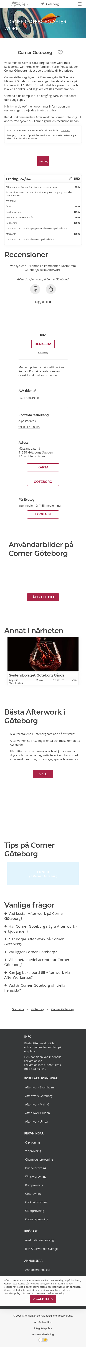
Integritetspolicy (43, 1328)
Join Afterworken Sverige (41, 1249)
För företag (43, 352)
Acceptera (43, 1299)
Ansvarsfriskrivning (43, 1334)
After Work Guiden (37, 1113)
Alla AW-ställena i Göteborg (28, 734)
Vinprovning (33, 1151)
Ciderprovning (34, 1211)
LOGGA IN (43, 514)
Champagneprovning (39, 1159)
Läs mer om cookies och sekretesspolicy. (43, 1293)
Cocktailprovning (36, 1202)
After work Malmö (37, 1104)
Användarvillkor (43, 1322)
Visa (43, 774)
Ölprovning (32, 1142)
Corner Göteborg (62, 1009)
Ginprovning (33, 1194)
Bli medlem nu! (51, 506)
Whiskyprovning (35, 1177)
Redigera (43, 344)
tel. (29, 427)
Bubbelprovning (35, 1168)
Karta (43, 467)
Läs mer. (65, 130)
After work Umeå (36, 1121)
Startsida (18, 1009)
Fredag (42, 161)
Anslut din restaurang (39, 1240)
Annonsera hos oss (37, 1270)
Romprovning (34, 1185)
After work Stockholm (39, 1087)
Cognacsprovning (36, 1219)
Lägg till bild (43, 302)
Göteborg (43, 482)
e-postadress (27, 421)
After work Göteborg (38, 1096)
